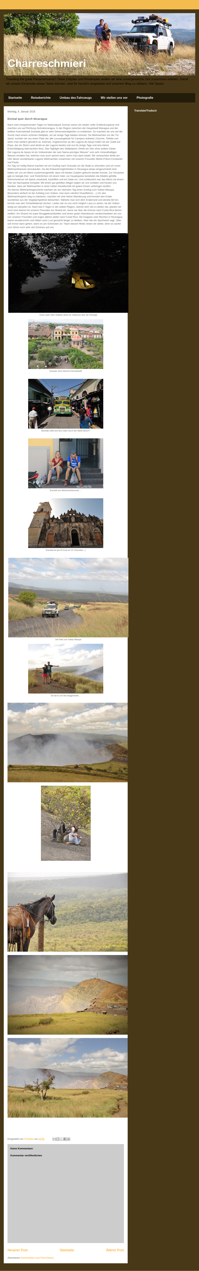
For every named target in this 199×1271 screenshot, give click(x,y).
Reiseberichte (41, 97)
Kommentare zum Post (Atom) (37, 1257)
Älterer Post (115, 1250)
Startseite (15, 97)
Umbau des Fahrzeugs (76, 97)
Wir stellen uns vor (114, 97)
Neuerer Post (18, 1250)
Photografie (145, 97)
